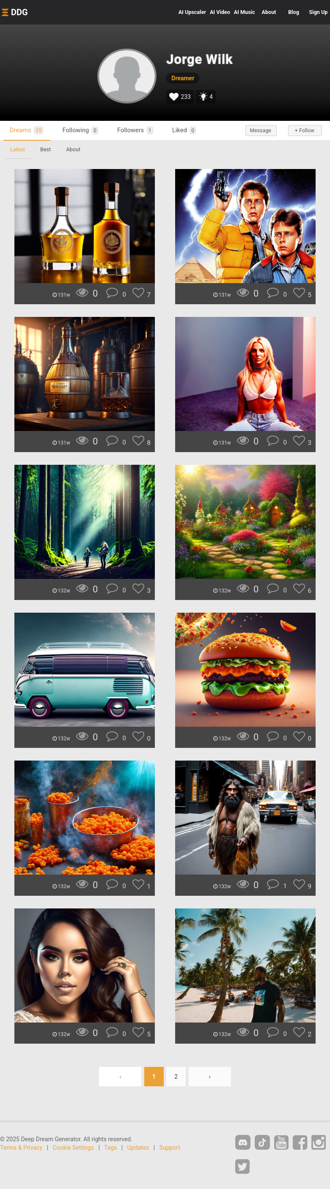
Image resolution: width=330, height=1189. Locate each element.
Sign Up (318, 12)
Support (170, 1147)
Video (220, 12)
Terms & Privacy (21, 1147)
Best (45, 149)
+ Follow (304, 131)
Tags (110, 1147)
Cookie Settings (73, 1147)
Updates (138, 1147)
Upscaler (192, 12)
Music (244, 12)
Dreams (26, 130)
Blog (293, 12)
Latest (17, 149)
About (269, 12)
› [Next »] (210, 1076)
